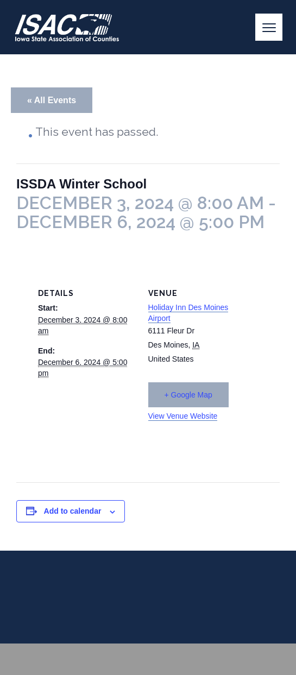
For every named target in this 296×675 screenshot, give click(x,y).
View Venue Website (183, 416)
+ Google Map (188, 394)
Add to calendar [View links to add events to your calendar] (73, 511)
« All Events (51, 100)
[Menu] (268, 27)
